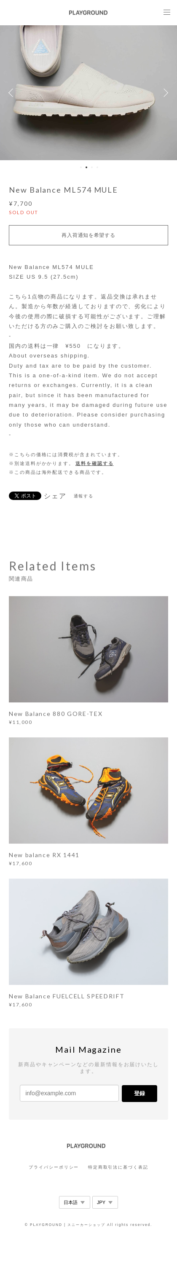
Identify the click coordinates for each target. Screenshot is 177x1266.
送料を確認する (94, 463)
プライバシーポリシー (54, 1167)
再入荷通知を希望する (88, 235)
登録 (139, 1093)
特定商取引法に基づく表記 (118, 1167)
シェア (55, 496)
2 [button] (86, 167)
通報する (84, 496)
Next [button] (164, 93)
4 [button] (97, 167)
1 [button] (81, 167)
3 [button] (92, 167)
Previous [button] (12, 93)
